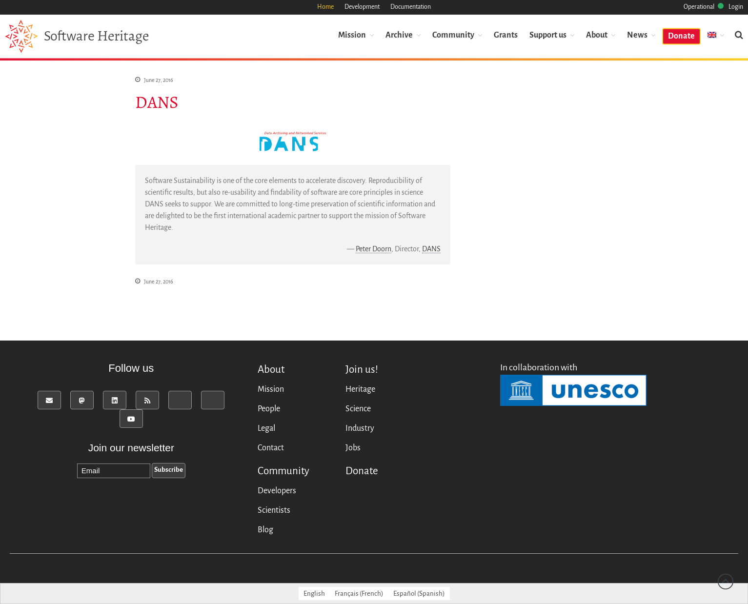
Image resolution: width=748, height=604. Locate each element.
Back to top (725, 581)
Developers (277, 490)
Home (325, 6)
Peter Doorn (373, 249)
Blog (265, 529)
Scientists (274, 510)
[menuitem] (716, 34)
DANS (431, 249)
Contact (271, 447)
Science (358, 408)
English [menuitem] (314, 593)
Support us (547, 34)
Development (362, 6)
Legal (266, 428)
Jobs (353, 447)
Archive (399, 34)
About (596, 34)
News (637, 34)
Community (453, 34)
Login (735, 6)
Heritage (360, 389)
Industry (359, 428)
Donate (681, 35)
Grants (506, 34)
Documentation (410, 6)
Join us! (361, 369)
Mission (352, 34)
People (269, 408)
